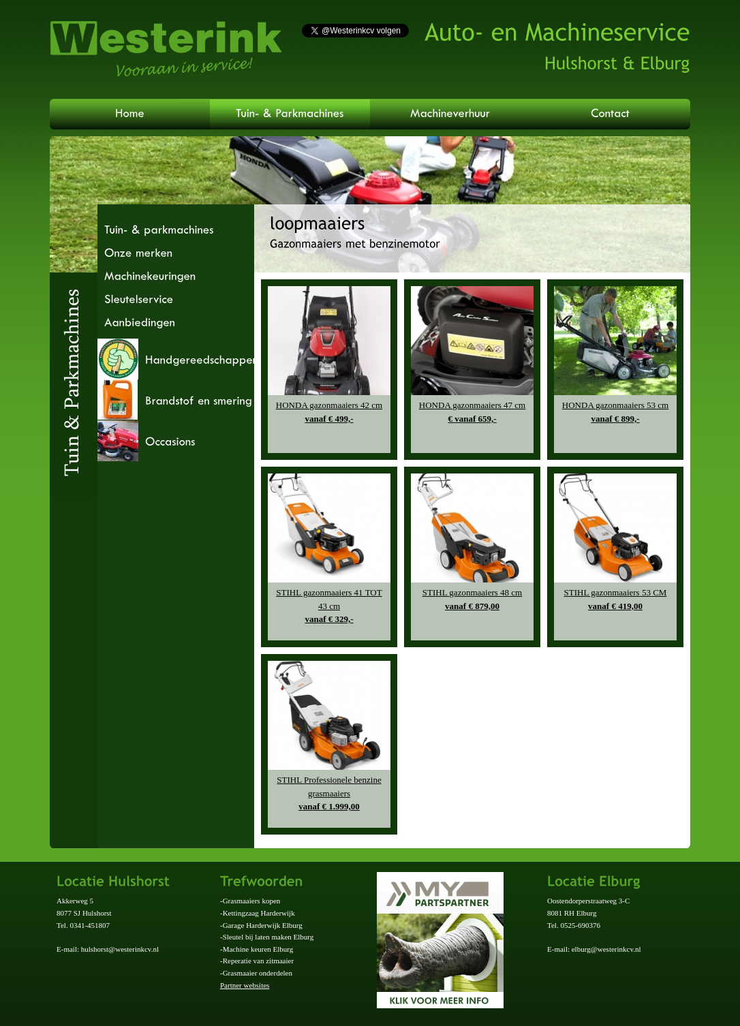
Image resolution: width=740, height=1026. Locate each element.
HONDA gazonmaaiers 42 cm (329, 412)
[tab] (175, 359)
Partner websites (244, 985)
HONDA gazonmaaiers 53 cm (615, 412)
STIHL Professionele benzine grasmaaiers (329, 794)
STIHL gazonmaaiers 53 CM (615, 599)
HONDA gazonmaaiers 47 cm (472, 412)
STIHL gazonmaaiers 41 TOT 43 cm (329, 606)
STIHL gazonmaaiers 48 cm (472, 599)
